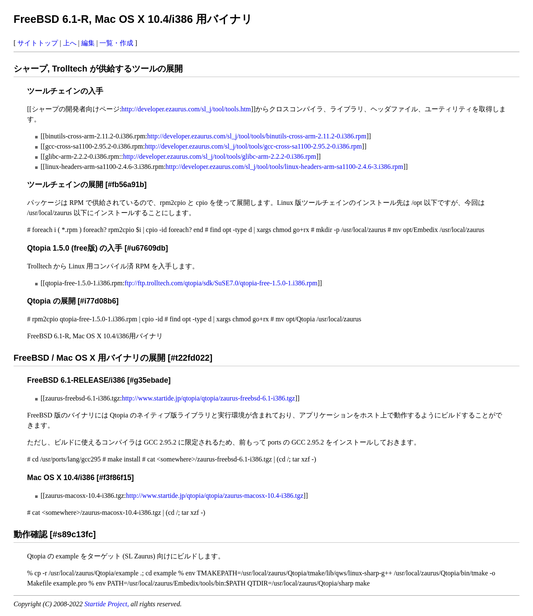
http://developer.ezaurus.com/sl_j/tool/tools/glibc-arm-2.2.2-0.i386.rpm (219, 156)
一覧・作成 (116, 43)
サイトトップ (37, 43)
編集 (88, 43)
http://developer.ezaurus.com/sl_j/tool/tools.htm (186, 109)
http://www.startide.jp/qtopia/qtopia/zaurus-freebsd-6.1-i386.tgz (208, 398)
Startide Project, (108, 604)
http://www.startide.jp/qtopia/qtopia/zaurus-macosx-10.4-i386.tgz (214, 495)
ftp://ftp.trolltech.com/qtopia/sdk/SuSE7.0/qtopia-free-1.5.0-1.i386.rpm (220, 283)
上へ (70, 43)
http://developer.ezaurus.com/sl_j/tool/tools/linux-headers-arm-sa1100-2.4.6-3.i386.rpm (284, 166)
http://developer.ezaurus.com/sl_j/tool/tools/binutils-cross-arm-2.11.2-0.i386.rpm (256, 136)
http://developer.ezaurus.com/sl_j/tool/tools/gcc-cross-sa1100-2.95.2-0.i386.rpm (253, 146)
